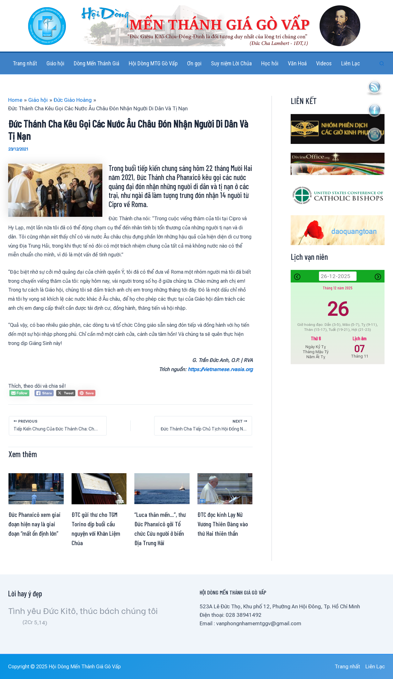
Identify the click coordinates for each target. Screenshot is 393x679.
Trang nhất (347, 666)
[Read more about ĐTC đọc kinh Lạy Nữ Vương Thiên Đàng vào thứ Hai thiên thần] (225, 488)
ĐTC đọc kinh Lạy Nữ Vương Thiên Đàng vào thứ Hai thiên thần (222, 524)
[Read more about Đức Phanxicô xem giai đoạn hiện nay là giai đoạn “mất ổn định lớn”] (36, 488)
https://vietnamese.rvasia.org (220, 369)
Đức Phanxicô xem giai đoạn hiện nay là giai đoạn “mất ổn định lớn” (34, 524)
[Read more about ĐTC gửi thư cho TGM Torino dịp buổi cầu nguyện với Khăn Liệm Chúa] (99, 488)
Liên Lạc (375, 666)
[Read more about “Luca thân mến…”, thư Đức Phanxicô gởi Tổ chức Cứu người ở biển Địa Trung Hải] (162, 488)
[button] (382, 64)
